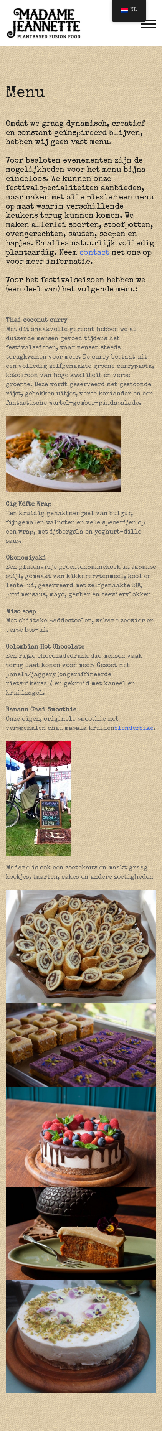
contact (94, 253)
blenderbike (134, 729)
